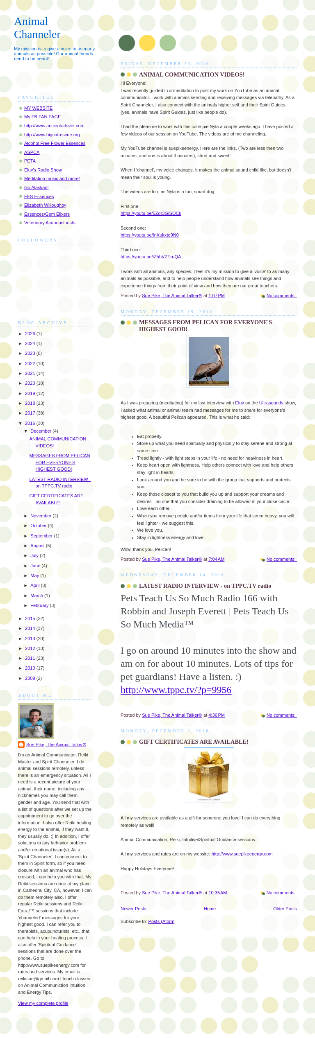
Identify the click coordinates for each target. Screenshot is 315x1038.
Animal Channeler (37, 28)
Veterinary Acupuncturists (49, 222)
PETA (30, 160)
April (35, 585)
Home (210, 908)
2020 (31, 383)
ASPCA (31, 152)
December (41, 431)
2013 (31, 638)
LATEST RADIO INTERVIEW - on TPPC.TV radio (205, 585)
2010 (31, 668)
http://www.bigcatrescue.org (52, 134)
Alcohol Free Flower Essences (54, 143)
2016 (31, 423)
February (40, 605)
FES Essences (39, 196)
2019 (31, 393)
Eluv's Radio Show (43, 169)
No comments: (282, 295)
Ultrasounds (271, 402)
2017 (31, 413)
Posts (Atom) (161, 921)
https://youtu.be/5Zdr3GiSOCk (151, 213)
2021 (31, 373)
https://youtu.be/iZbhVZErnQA (151, 256)
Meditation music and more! (52, 178)
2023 (31, 353)
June (35, 565)
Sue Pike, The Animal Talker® (56, 744)
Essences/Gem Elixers (47, 214)
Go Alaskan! (36, 187)
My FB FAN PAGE (42, 116)
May (35, 575)
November (41, 515)
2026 (31, 333)
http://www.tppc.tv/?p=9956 (176, 689)
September (42, 535)
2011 (31, 658)
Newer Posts (133, 908)
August (38, 545)
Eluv (239, 402)
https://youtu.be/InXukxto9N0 (150, 234)
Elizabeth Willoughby (45, 205)
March (37, 595)
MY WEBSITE (38, 108)
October (39, 525)
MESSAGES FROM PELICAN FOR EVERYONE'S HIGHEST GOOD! (60, 462)
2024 (31, 343)
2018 (31, 403)
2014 (31, 628)
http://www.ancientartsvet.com (54, 125)
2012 (31, 648)
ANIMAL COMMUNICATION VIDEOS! (191, 74)
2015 (31, 618)
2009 (31, 678)
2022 (31, 363)
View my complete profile (43, 1003)
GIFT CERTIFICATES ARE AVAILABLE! (194, 741)
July (35, 555)
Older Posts (285, 908)
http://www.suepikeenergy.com (242, 853)
